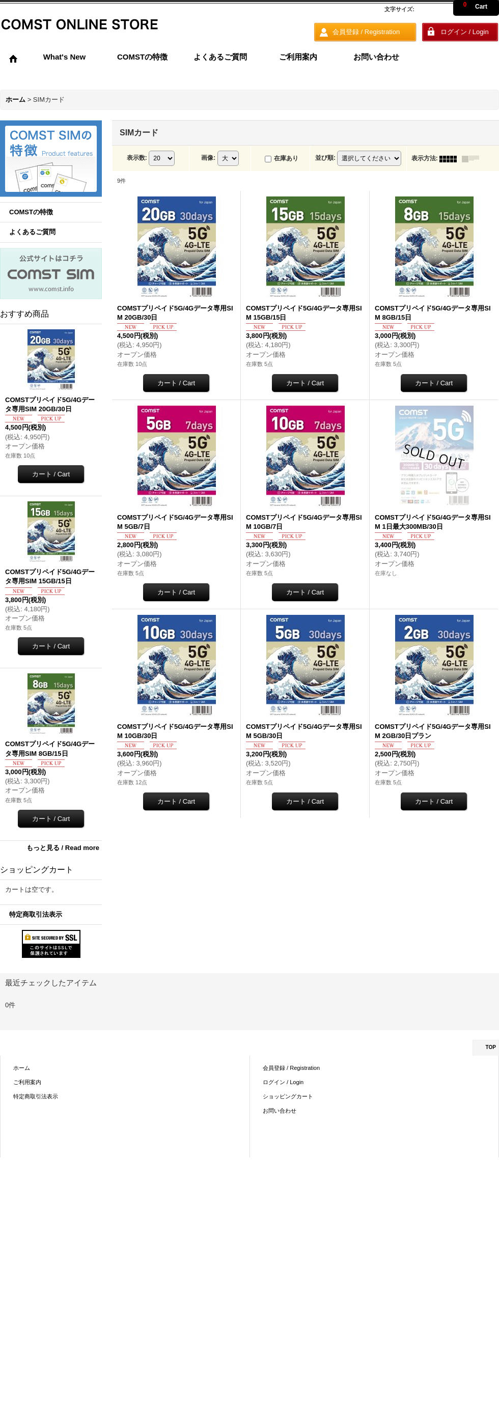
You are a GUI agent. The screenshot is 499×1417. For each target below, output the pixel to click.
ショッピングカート (288, 1096)
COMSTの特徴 (31, 212)
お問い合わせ (279, 1111)
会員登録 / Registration (291, 1068)
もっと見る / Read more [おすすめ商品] (62, 848)
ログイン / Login (283, 1082)
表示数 (137, 158)
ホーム (21, 1068)
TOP (491, 1047)
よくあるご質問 (32, 232)
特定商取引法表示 (35, 914)
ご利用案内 (27, 1082)
